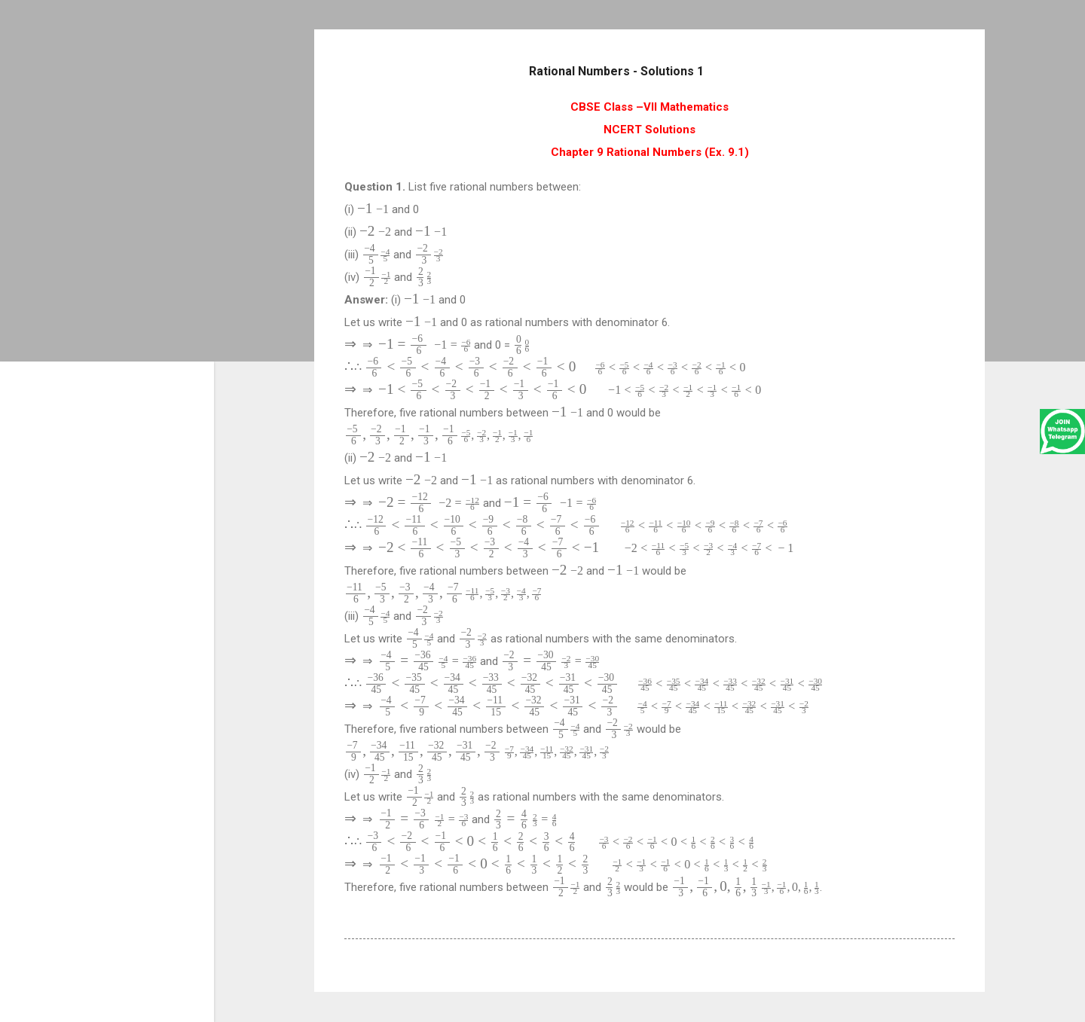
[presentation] (373, 209)
